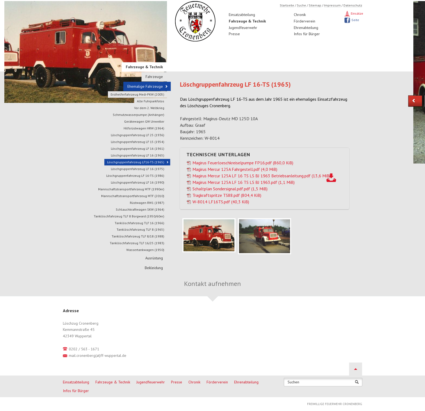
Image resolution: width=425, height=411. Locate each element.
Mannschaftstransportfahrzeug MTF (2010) (132, 196)
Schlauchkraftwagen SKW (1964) (140, 209)
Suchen (293, 382)
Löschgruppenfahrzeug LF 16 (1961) (137, 148)
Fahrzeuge (154, 76)
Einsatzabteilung (242, 14)
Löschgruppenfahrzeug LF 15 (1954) (137, 142)
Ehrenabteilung (306, 27)
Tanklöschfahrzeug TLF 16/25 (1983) (137, 243)
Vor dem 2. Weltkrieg (149, 108)
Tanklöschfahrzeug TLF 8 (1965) (140, 229)
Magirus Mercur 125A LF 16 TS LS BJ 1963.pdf (243, 182)
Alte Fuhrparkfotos (150, 101)
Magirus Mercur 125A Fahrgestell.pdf (234, 169)
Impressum (332, 5)
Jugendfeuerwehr (243, 27)
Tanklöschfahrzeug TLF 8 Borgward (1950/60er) (129, 216)
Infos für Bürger (307, 33)
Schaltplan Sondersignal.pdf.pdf (230, 188)
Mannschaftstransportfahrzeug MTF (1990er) (131, 189)
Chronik (300, 14)
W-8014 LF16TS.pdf (220, 201)
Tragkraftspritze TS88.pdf (226, 195)
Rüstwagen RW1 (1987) (147, 203)
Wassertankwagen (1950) (145, 250)
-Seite (354, 20)
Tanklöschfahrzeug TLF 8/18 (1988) (138, 236)
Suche (301, 5)
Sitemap (315, 5)
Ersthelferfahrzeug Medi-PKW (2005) (137, 94)
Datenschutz (352, 5)
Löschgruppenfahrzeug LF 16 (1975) (137, 169)
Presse (234, 33)
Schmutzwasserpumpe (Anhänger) (138, 115)
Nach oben (355, 369)
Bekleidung (154, 267)
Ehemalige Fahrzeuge (145, 86)
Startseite (287, 5)
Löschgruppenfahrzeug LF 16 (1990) (137, 182)
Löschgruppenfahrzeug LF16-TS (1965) (135, 162)
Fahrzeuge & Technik (247, 21)
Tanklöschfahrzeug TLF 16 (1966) (139, 223)
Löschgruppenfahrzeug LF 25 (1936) (137, 135)
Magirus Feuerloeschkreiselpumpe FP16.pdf (242, 162)
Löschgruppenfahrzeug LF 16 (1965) (137, 155)
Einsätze (356, 13)
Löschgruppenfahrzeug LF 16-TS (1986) (135, 176)
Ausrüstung (154, 258)
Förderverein (304, 21)
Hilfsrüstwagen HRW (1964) (144, 128)
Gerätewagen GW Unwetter (144, 121)
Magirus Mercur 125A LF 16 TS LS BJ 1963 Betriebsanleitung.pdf (261, 175)
